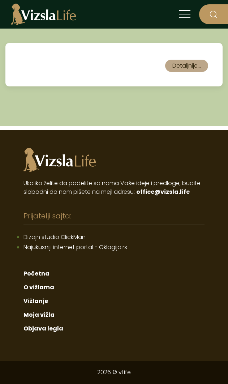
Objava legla (43, 328)
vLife (125, 372)
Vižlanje (35, 301)
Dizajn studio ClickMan (54, 237)
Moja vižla (39, 315)
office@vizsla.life (163, 192)
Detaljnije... (186, 65)
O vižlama (38, 287)
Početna (36, 273)
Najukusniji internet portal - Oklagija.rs (75, 247)
